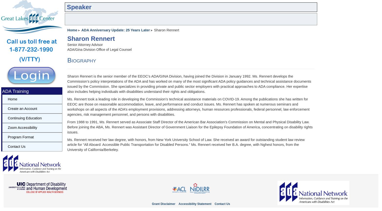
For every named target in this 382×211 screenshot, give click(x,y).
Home (72, 30)
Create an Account (22, 109)
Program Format (21, 137)
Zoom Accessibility (22, 128)
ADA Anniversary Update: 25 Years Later (115, 30)
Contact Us (17, 147)
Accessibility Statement (195, 204)
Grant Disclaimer (163, 204)
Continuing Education (25, 118)
